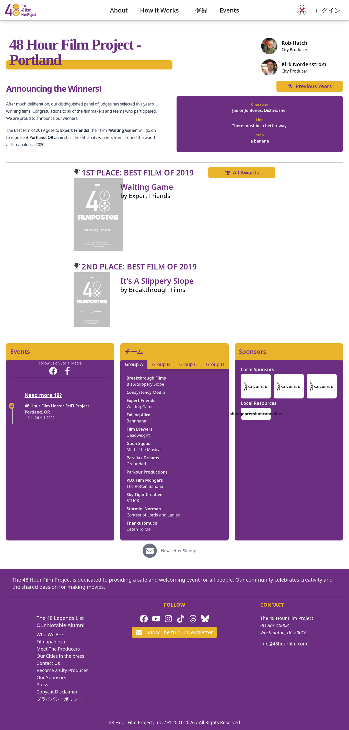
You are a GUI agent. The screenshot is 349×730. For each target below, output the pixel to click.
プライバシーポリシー (60, 699)
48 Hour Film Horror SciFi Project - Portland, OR (58, 409)
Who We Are (50, 634)
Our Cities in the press (60, 656)
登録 (201, 14)
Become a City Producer (62, 670)
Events (229, 14)
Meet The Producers (58, 649)
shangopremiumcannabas (256, 414)
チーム (133, 351)
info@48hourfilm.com (283, 644)
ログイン (320, 14)
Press (42, 684)
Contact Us (48, 663)
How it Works (159, 14)
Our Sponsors (51, 677)
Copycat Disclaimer (57, 692)
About (119, 14)
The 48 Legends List (60, 618)
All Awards (242, 172)
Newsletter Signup (178, 551)
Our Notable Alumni (61, 625)
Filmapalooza (51, 642)
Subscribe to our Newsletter (174, 632)
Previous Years (309, 86)
